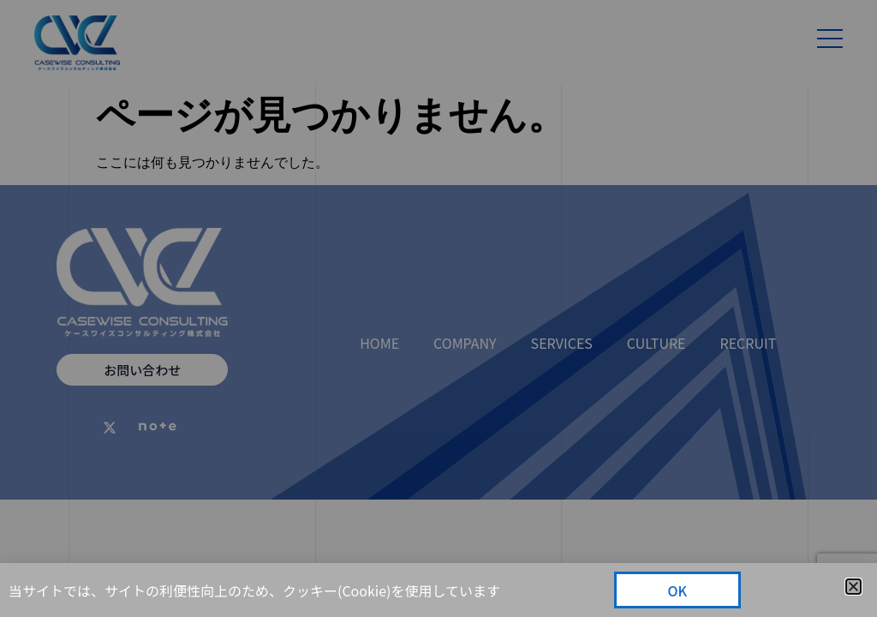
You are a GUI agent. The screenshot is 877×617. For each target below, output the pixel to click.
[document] (438, 308)
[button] (853, 586)
